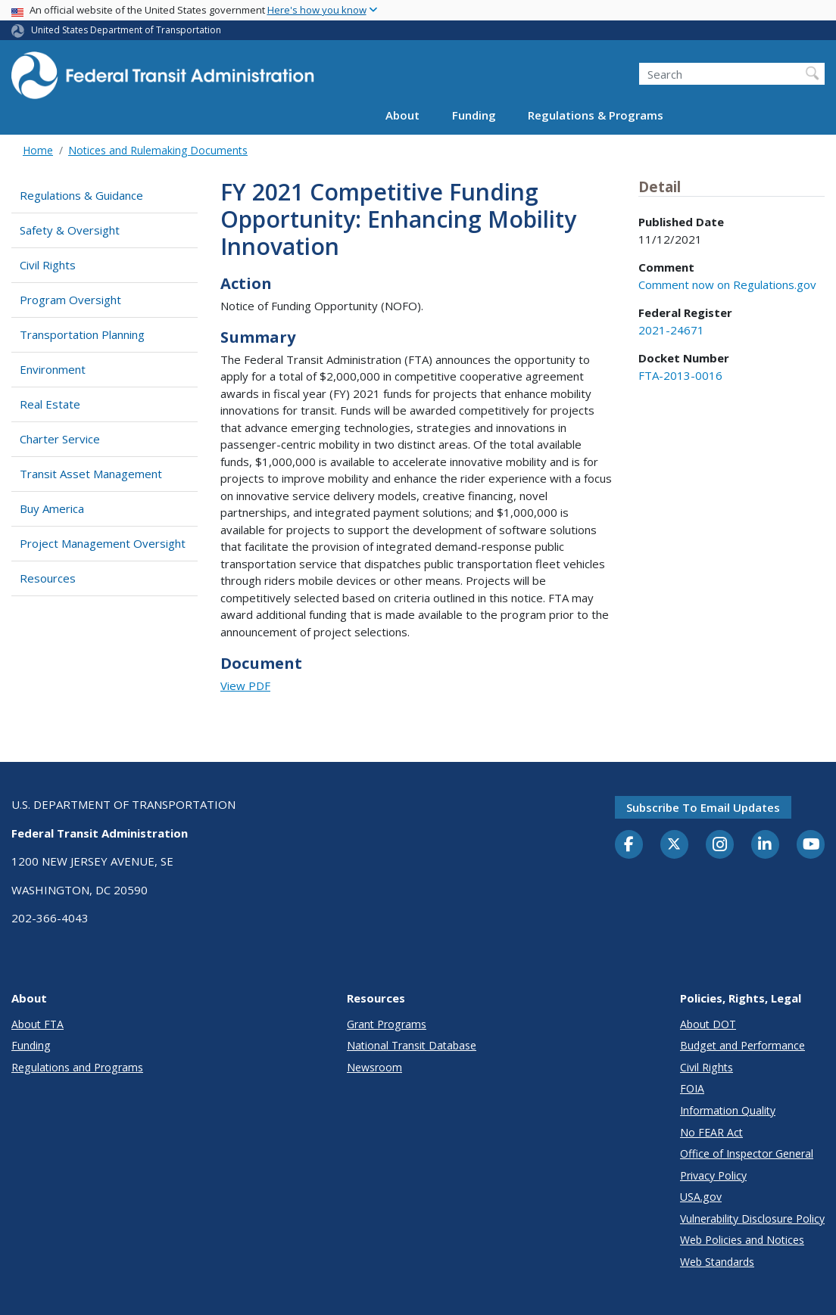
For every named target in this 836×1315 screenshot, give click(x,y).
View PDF (245, 685)
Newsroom (374, 1067)
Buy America (52, 508)
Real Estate (50, 404)
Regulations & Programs (595, 115)
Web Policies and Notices (742, 1240)
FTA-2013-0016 (680, 375)
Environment (53, 369)
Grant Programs (386, 1024)
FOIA (692, 1088)
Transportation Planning (82, 334)
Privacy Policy (713, 1175)
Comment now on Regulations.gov (727, 284)
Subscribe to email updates (703, 807)
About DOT (708, 1024)
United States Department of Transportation (126, 29)
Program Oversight (70, 299)
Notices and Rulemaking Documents (158, 150)
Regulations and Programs (77, 1067)
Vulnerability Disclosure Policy (752, 1218)
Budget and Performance (742, 1045)
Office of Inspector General (746, 1153)
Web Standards (717, 1261)
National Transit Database (411, 1045)
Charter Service (60, 438)
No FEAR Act (711, 1132)
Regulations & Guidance (81, 195)
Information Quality (727, 1110)
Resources (48, 578)
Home (38, 150)
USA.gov (701, 1196)
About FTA (37, 1024)
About (402, 115)
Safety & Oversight (70, 230)
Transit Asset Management (91, 473)
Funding (474, 115)
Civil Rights (48, 264)
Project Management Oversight (103, 543)
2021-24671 (671, 329)
